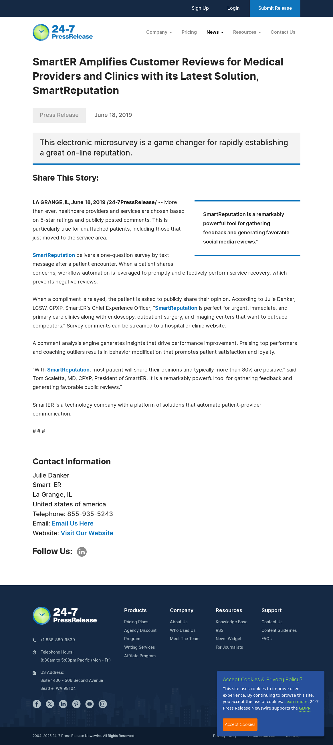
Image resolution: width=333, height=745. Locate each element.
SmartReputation (54, 255)
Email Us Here (73, 523)
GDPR (304, 708)
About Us (179, 622)
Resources (229, 610)
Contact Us (283, 32)
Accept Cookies (240, 724)
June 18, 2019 (113, 115)
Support (271, 610)
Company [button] (157, 32)
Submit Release (275, 8)
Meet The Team (184, 639)
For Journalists (229, 648)
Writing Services (139, 648)
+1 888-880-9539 (57, 640)
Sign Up (200, 8)
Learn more (296, 701)
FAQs (266, 639)
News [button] (213, 32)
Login (233, 8)
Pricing (189, 32)
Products (135, 610)
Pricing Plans (136, 622)
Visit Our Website (87, 533)
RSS (219, 631)
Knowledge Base (231, 622)
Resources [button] (245, 32)
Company (181, 610)
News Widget (228, 639)
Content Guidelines (279, 631)
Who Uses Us (183, 631)
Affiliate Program (140, 656)
